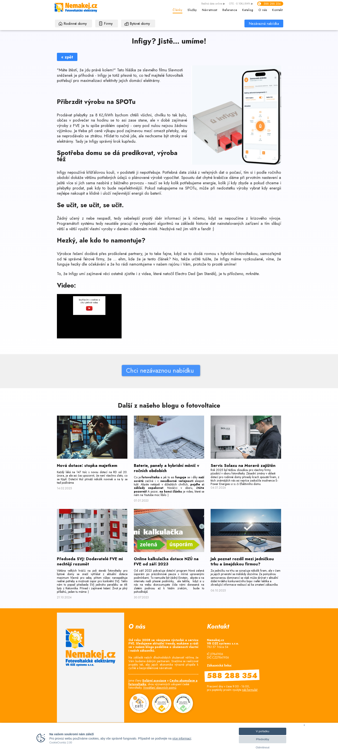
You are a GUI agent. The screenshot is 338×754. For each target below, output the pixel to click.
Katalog (247, 10)
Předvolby (262, 739)
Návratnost (209, 10)
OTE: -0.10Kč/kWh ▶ (241, 4)
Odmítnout (262, 747)
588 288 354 (272, 4)
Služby (192, 10)
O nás (262, 10)
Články (177, 10)
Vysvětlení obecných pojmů (159, 687)
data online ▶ (213, 4)
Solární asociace (154, 680)
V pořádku (262, 731)
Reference (229, 10)
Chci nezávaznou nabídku (126, 370)
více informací (181, 738)
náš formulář (250, 690)
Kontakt (277, 10)
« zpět (67, 57)
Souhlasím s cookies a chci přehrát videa (89, 304)
